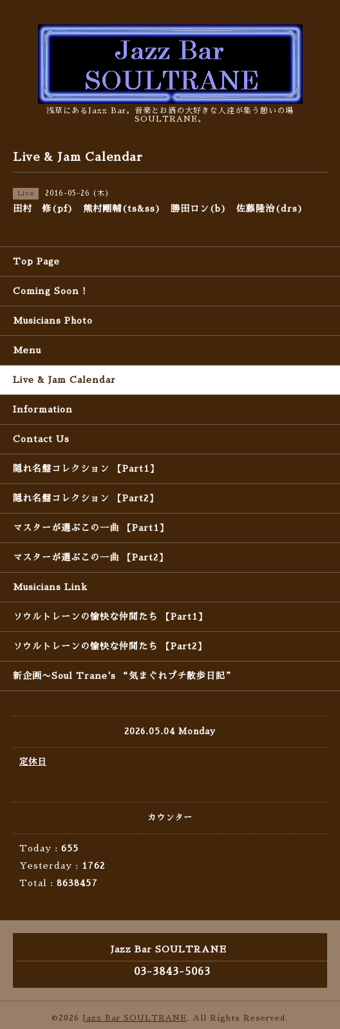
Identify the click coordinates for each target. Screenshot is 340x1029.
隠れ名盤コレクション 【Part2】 (85, 498)
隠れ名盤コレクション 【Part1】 (86, 468)
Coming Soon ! (49, 290)
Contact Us (41, 438)
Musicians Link (50, 586)
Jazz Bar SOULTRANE (134, 1018)
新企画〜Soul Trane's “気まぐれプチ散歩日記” (124, 675)
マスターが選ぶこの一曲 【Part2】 (90, 557)
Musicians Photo (53, 320)
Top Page (36, 261)
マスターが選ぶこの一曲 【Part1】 (91, 527)
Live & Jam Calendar (64, 379)
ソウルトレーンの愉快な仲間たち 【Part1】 (110, 616)
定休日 (32, 761)
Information (43, 409)
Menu (27, 350)
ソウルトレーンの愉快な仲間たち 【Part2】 (110, 646)
